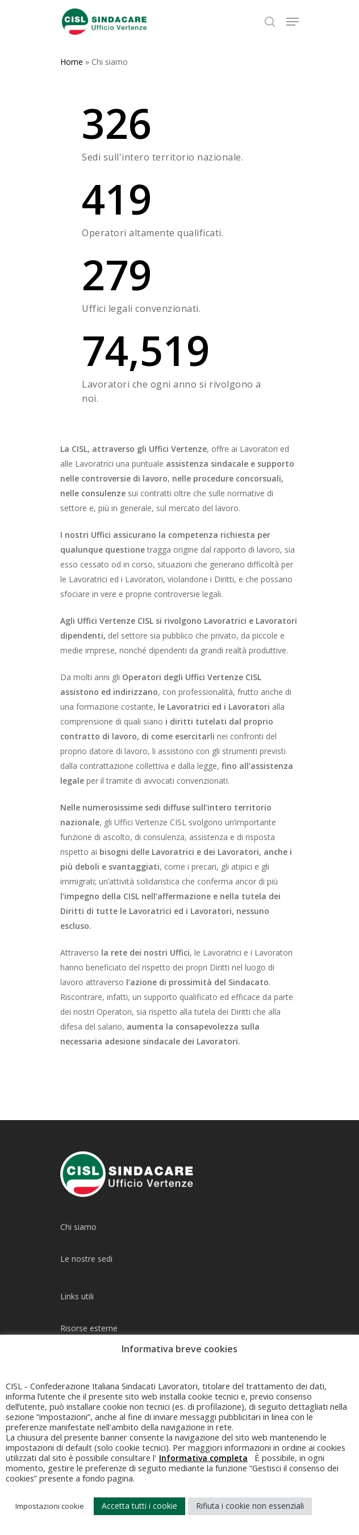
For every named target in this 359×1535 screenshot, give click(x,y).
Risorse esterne (89, 1328)
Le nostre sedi (86, 1258)
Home (71, 61)
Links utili (77, 1296)
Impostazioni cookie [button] (49, 1506)
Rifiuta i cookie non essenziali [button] (250, 1505)
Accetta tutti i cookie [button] (139, 1505)
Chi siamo (78, 1226)
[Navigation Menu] (292, 21)
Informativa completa (203, 1457)
